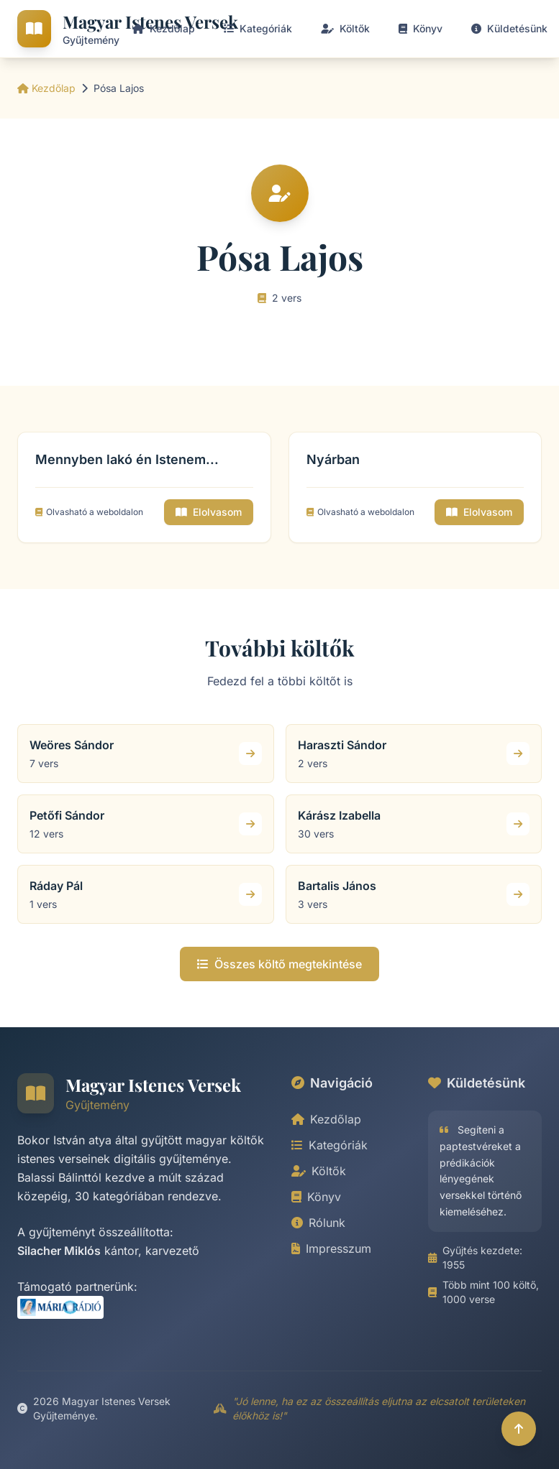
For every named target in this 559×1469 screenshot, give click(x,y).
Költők (318, 1171)
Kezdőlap (46, 88)
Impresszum (331, 1248)
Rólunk (318, 1222)
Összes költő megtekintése (279, 964)
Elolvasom (209, 512)
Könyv (316, 1197)
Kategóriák (329, 1145)
